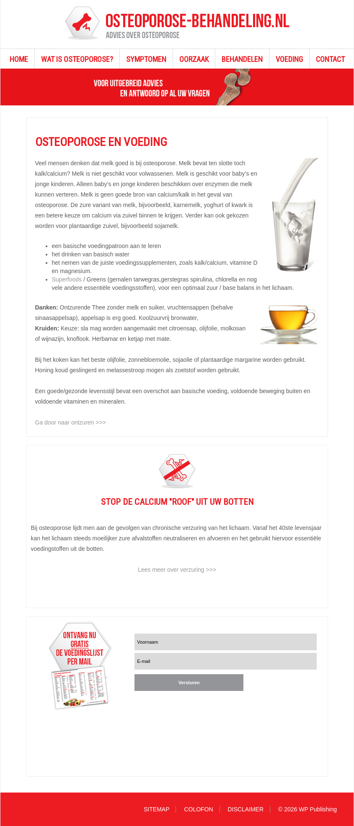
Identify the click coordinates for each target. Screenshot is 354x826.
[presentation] (185, 706)
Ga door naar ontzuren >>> (70, 422)
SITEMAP (156, 809)
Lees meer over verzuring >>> (177, 569)
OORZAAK (194, 59)
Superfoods (68, 279)
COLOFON (198, 809)
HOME (19, 59)
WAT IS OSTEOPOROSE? (77, 59)
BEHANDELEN (242, 59)
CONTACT (330, 59)
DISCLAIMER (246, 809)
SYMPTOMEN (146, 59)
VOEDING (289, 59)
